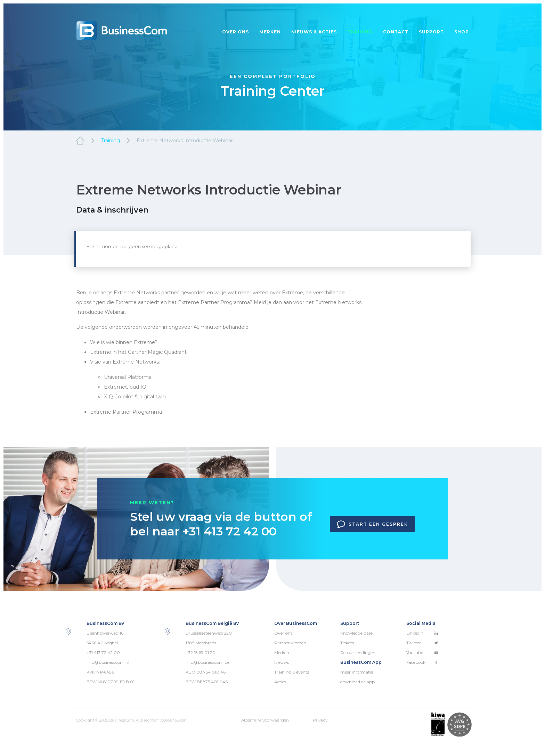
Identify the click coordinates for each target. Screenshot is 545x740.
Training (360, 31)
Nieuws (281, 662)
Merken (270, 31)
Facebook (422, 662)
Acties (280, 681)
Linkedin (422, 633)
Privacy (320, 720)
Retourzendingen (357, 652)
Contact (395, 31)
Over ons (235, 31)
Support (431, 31)
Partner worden (290, 642)
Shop (461, 31)
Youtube (422, 652)
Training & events (291, 672)
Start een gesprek (372, 524)
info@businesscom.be (207, 662)
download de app (357, 681)
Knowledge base (356, 633)
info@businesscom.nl (108, 662)
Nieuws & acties (314, 31)
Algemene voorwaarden (265, 720)
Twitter (422, 642)
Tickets (347, 642)
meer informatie (356, 672)
